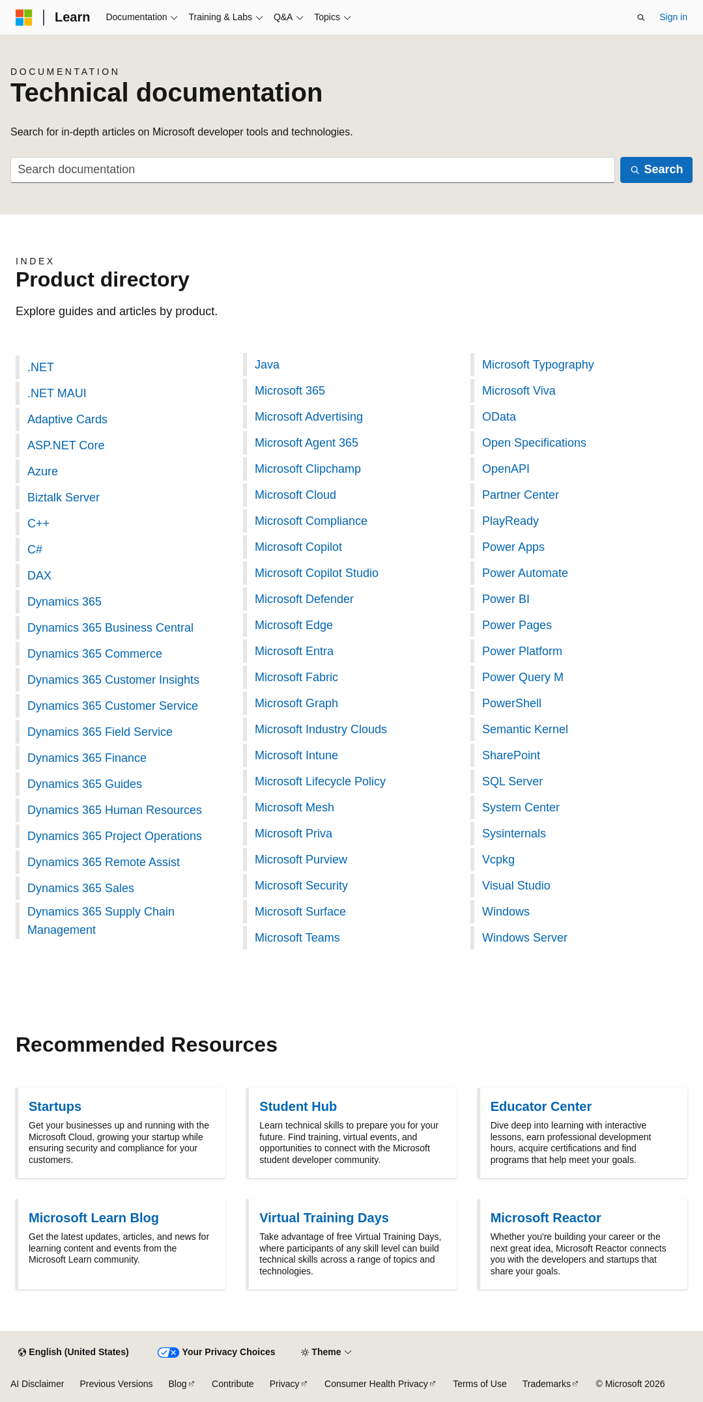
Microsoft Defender (304, 599)
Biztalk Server (63, 497)
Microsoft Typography (538, 364)
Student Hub (298, 1106)
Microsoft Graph (296, 703)
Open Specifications (534, 442)
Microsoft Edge (294, 625)
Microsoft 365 (290, 390)
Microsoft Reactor (546, 1218)
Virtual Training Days (324, 1218)
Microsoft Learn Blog (94, 1218)
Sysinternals (514, 833)
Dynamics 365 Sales (80, 888)
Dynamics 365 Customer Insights (113, 679)
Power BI (506, 599)
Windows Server (524, 937)
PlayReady (510, 520)
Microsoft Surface (300, 911)
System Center (521, 807)
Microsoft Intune (296, 755)
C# (34, 549)
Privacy (285, 1384)
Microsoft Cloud (295, 494)
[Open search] (641, 17)
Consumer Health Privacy (376, 1384)
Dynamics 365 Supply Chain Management (101, 920)
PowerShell (511, 703)
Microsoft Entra (294, 651)
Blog (178, 1384)
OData (499, 416)
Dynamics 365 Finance (87, 757)
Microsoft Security (301, 885)
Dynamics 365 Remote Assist (103, 862)
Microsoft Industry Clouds (321, 729)
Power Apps (513, 547)
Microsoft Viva (519, 390)
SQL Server (512, 781)
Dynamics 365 (64, 601)
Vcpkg (498, 859)
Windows (506, 911)
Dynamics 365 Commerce (94, 653)
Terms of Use (479, 1384)
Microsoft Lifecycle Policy (320, 781)
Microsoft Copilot (298, 547)
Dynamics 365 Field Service (100, 731)
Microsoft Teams (297, 937)
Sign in (673, 17)
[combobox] (312, 170)
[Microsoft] (24, 17)
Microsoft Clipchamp (308, 468)
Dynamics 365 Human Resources (114, 810)
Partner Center (520, 494)
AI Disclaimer (37, 1384)
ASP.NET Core (65, 445)
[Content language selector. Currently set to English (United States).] (73, 1352)
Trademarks (547, 1384)
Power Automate (525, 573)
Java (267, 364)
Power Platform (522, 651)
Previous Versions (115, 1384)
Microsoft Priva (293, 833)
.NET (40, 367)
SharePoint (511, 755)
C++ (38, 523)
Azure (42, 471)
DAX (39, 575)
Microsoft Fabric (296, 677)
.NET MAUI (57, 393)
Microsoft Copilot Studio (317, 573)
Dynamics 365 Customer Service (112, 705)
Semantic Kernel (525, 729)
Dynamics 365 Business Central (110, 627)
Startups (55, 1106)
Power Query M (523, 677)
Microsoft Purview (301, 859)
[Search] (656, 170)
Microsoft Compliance (311, 520)
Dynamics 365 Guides (84, 784)
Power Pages (517, 625)
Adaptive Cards (67, 419)
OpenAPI (506, 468)
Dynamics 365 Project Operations (114, 836)
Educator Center (541, 1106)
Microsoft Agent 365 (306, 442)
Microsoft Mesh (294, 807)
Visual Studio (516, 885)
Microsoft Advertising (309, 416)
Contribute (233, 1384)
